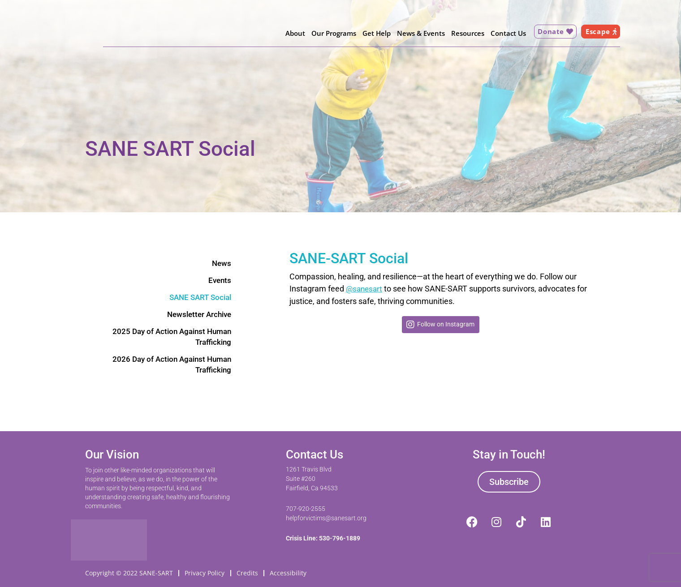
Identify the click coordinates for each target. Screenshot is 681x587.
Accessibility (290, 572)
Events (219, 281)
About (292, 33)
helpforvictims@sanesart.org (326, 516)
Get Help (373, 33)
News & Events (418, 33)
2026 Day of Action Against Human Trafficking (168, 368)
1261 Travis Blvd (309, 467)
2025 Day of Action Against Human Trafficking (168, 339)
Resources (464, 33)
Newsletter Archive (197, 316)
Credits (248, 572)
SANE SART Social (198, 298)
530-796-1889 (339, 536)
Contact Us (505, 33)
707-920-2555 (305, 506)
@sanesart (365, 288)
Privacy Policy (205, 572)
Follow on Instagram (445, 324)
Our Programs (330, 33)
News (221, 263)
